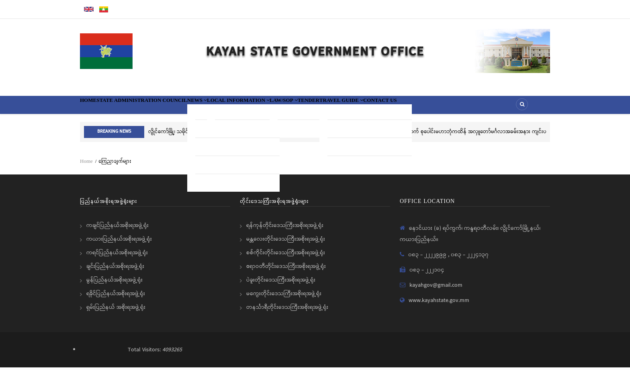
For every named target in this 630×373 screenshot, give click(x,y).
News (236, 107)
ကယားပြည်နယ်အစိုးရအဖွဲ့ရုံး (119, 244)
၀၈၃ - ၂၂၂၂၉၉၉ (428, 260)
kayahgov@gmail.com (435, 290)
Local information (292, 107)
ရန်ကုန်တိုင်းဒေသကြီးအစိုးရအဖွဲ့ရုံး (284, 231)
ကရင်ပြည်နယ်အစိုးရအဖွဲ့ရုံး (117, 258)
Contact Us (491, 107)
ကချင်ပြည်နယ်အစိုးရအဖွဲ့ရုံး (117, 231)
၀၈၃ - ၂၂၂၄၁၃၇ (470, 260)
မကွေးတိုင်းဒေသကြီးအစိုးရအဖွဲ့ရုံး (283, 299)
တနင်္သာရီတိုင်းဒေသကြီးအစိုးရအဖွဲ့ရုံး (287, 312)
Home (93, 107)
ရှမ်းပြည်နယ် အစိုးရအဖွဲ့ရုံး (115, 312)
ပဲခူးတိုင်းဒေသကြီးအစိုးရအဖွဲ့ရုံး (280, 285)
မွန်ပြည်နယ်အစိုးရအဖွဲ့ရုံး (114, 285)
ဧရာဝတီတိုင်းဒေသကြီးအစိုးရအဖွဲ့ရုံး (286, 272)
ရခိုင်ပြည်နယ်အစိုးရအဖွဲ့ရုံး (115, 299)
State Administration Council (163, 107)
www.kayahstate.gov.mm (439, 306)
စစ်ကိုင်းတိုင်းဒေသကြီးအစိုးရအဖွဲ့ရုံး (285, 258)
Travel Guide (437, 107)
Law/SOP (354, 107)
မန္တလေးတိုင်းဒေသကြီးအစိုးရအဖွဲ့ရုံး (285, 244)
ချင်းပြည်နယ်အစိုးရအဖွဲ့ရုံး (115, 272)
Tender (390, 107)
